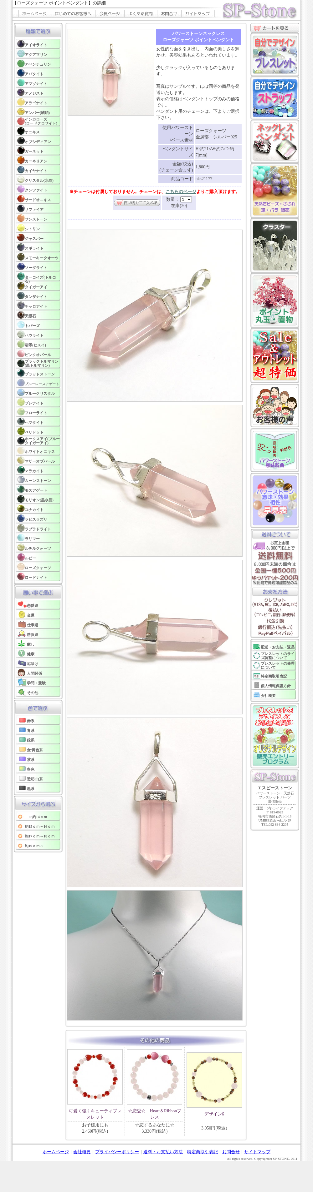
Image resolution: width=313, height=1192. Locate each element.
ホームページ (56, 1152)
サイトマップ (257, 1152)
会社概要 (82, 1152)
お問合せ (231, 1152)
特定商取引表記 (202, 1152)
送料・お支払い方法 (163, 1152)
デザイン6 (214, 1114)
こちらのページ (181, 191)
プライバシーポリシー (117, 1152)
